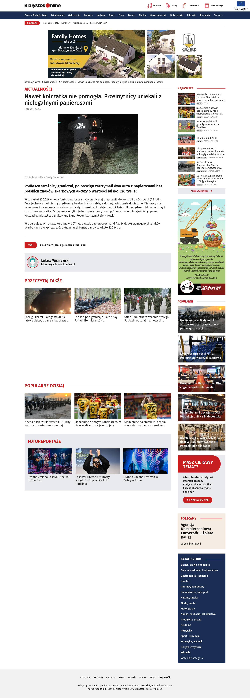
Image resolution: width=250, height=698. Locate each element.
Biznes (131, 15)
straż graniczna (71, 245)
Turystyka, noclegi (191, 641)
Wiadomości (57, 15)
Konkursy (65, 23)
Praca (121, 15)
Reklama (186, 625)
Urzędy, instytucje (191, 647)
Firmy (171, 5)
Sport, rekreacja (190, 636)
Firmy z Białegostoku (36, 15)
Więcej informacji (191, 543)
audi (83, 245)
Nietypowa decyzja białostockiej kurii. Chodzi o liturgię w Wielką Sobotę (210, 151)
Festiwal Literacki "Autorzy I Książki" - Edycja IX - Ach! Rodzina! (93, 480)
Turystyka (205, 15)
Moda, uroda (188, 603)
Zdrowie (191, 15)
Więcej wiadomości (200, 191)
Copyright (126, 685)
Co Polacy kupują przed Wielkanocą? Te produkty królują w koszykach (209, 178)
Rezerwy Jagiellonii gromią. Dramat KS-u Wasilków (207, 124)
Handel (185, 581)
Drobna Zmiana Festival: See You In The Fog (49, 478)
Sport (112, 15)
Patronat (110, 677)
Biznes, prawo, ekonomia (195, 564)
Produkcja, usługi (191, 619)
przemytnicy (46, 245)
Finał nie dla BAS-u (206, 138)
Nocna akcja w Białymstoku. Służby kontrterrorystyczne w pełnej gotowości (47, 423)
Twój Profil (164, 677)
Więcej (219, 15)
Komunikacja (214, 5)
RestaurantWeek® (98, 23)
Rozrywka (186, 630)
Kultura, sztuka (189, 597)
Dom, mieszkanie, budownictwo (199, 570)
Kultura (101, 15)
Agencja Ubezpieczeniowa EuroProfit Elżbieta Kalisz (197, 531)
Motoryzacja (176, 15)
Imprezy (154, 5)
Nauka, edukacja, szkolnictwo (198, 614)
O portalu (85, 677)
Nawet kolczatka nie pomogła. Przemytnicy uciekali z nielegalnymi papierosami (120, 82)
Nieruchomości (158, 15)
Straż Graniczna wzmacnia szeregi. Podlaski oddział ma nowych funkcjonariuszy (146, 318)
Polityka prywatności (88, 685)
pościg (58, 245)
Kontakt (132, 677)
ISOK (152, 677)
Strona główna (32, 82)
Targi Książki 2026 (50, 23)
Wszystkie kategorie (192, 658)
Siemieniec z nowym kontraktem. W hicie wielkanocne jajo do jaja (97, 423)
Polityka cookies (110, 685)
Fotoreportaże (44, 441)
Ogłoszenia (191, 5)
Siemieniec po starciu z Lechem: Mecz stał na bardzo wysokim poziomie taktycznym (145, 423)
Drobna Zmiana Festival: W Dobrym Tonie (140, 478)
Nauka (142, 15)
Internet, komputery (192, 586)
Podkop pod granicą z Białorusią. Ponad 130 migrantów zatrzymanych (96, 318)
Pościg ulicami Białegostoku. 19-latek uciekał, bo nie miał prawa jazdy (45, 318)
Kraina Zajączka (80, 23)
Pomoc (143, 677)
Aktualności (67, 82)
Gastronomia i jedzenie (194, 575)
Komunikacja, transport (194, 592)
